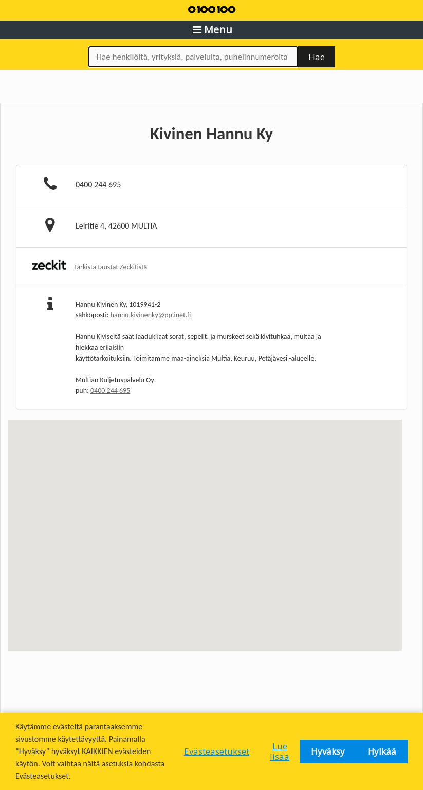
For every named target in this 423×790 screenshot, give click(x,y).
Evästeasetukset (216, 751)
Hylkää (381, 751)
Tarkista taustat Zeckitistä (111, 266)
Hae (316, 57)
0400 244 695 (110, 390)
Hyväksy (328, 751)
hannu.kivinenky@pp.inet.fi (151, 315)
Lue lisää (279, 751)
